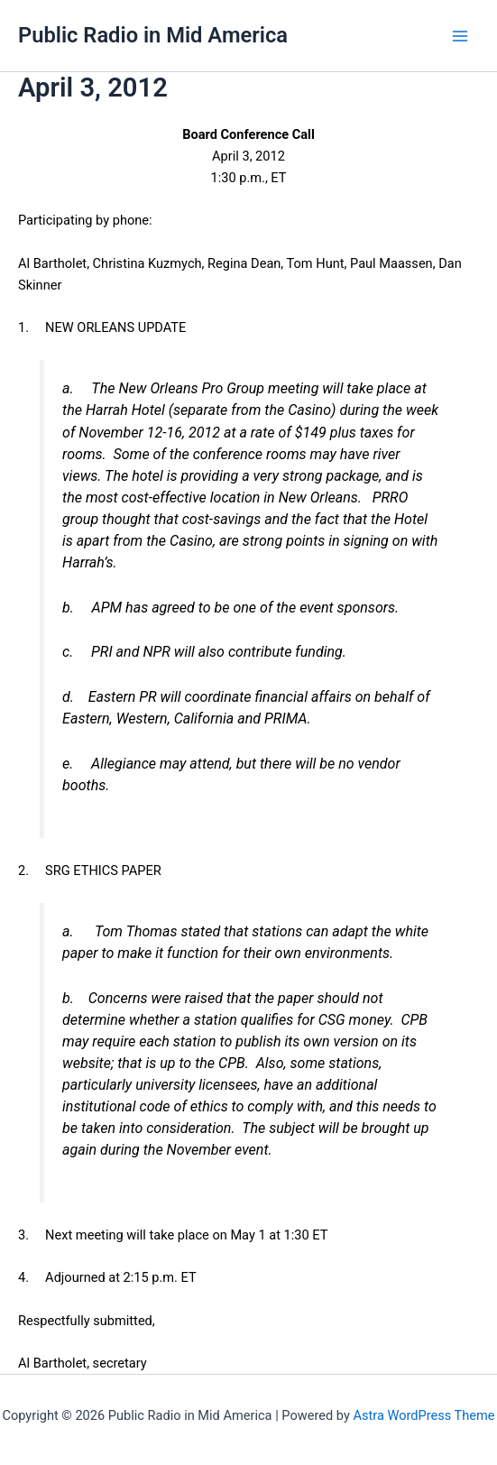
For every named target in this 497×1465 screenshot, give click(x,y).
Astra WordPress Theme (423, 1415)
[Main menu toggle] (460, 36)
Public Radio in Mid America (153, 35)
